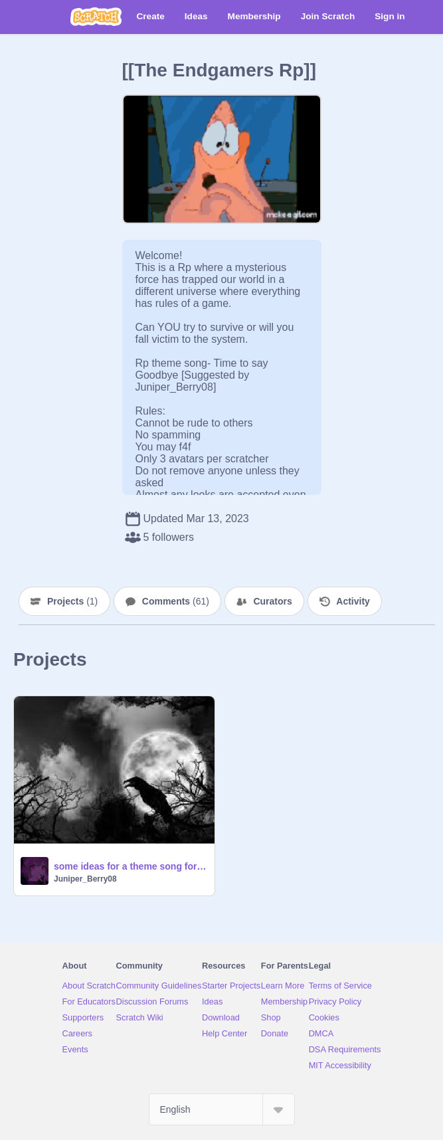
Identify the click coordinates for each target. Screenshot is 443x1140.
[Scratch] (96, 16)
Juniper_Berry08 (85, 879)
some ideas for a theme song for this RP (130, 866)
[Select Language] (222, 1109)
